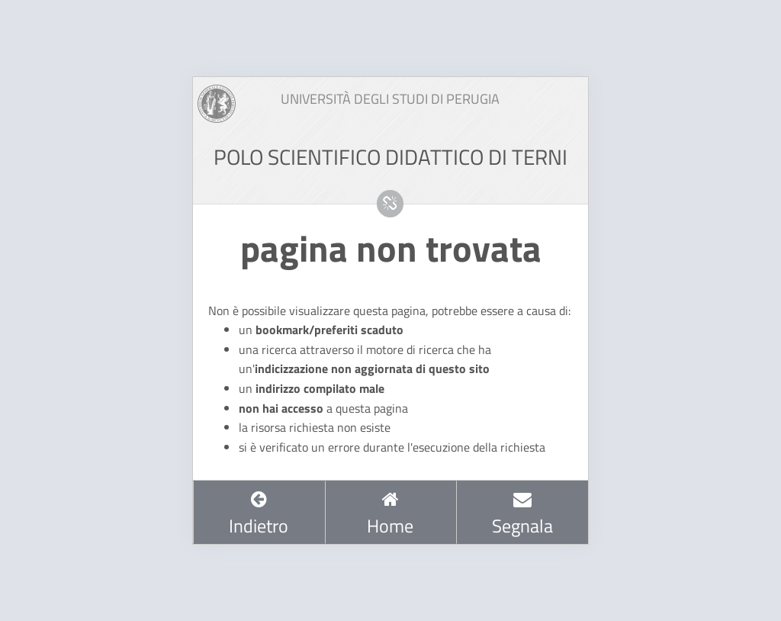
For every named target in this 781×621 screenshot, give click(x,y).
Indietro (258, 514)
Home (390, 514)
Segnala (522, 514)
